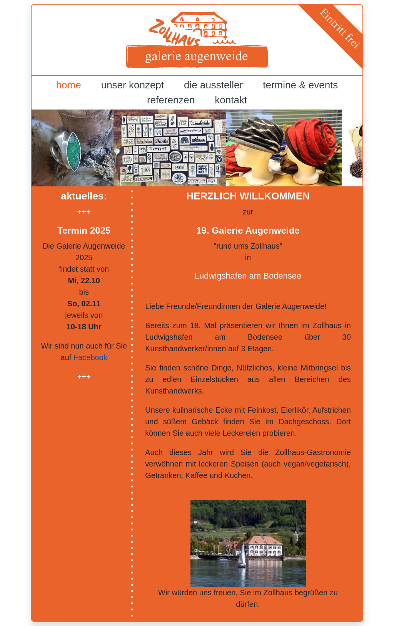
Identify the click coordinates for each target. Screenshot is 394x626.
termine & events (300, 85)
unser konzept (132, 85)
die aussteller (213, 85)
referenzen (171, 100)
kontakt (231, 100)
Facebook (90, 357)
